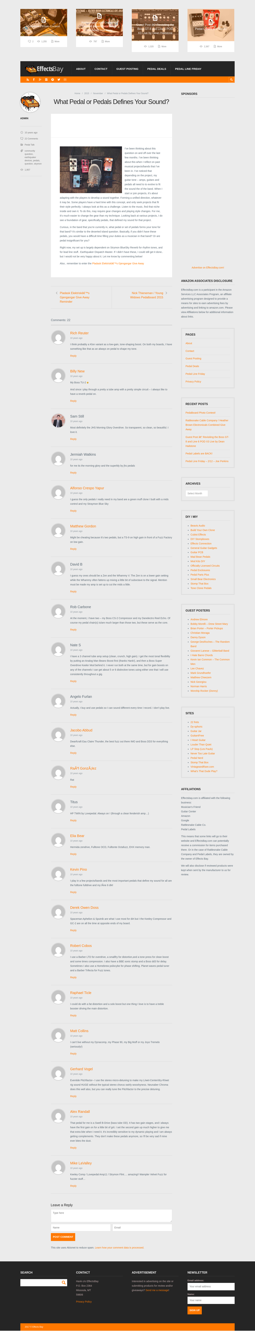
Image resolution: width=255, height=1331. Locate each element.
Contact (100, 68)
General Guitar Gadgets (204, 548)
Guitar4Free (197, 735)
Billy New (77, 372)
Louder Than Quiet (201, 744)
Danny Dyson (198, 637)
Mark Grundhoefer (201, 672)
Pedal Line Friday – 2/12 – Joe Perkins (207, 461)
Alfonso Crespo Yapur (87, 488)
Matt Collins (79, 1031)
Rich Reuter (79, 333)
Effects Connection (201, 543)
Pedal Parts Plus (200, 574)
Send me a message (157, 1290)
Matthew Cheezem (201, 677)
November (98, 93)
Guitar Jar (196, 731)
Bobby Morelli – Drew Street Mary (209, 623)
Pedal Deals (156, 68)
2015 (86, 93)
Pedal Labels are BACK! (199, 453)
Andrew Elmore (199, 619)
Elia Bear (77, 836)
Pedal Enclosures (200, 570)
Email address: (196, 1280)
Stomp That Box (199, 583)
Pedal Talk (29, 144)
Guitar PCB (197, 552)
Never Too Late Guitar (203, 753)
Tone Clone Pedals (201, 588)
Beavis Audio (198, 525)
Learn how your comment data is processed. (119, 1248)
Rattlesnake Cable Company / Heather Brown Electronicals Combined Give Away (207, 425)
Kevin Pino (78, 870)
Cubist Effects (198, 534)
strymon (38, 163)
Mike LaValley (81, 1163)
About (81, 68)
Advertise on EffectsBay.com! (208, 267)
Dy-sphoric (196, 726)
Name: (191, 1294)
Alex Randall (80, 1112)
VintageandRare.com (202, 766)
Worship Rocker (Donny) (204, 690)
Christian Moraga (200, 632)
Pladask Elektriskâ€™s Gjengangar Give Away (118, 263)
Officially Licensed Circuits (205, 565)
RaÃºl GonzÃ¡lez (83, 769)
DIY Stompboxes (200, 539)
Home (77, 93)
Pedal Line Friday (188, 68)
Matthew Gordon (83, 526)
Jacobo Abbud (81, 731)
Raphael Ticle (80, 993)
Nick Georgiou (198, 681)
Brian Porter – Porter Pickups (207, 628)
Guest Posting (127, 68)
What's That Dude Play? (204, 771)
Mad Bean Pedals (200, 556)
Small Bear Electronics (203, 579)
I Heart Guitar (198, 740)
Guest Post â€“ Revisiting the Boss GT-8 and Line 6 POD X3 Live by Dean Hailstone (207, 441)
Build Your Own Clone (203, 530)
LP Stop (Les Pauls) (202, 749)
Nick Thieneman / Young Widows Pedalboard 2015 (146, 295)
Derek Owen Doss (84, 908)
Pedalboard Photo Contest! (201, 412)
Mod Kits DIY (198, 561)
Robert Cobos (81, 946)
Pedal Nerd (197, 758)
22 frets (195, 722)
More (57, 46)
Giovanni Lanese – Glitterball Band (210, 650)
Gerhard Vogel (81, 1069)
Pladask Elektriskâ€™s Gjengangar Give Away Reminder (75, 297)
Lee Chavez (197, 668)
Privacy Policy (193, 381)
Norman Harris (199, 686)
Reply (73, 356)
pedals (36, 160)
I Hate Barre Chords (202, 655)
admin (24, 118)
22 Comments (31, 138)
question (29, 163)
